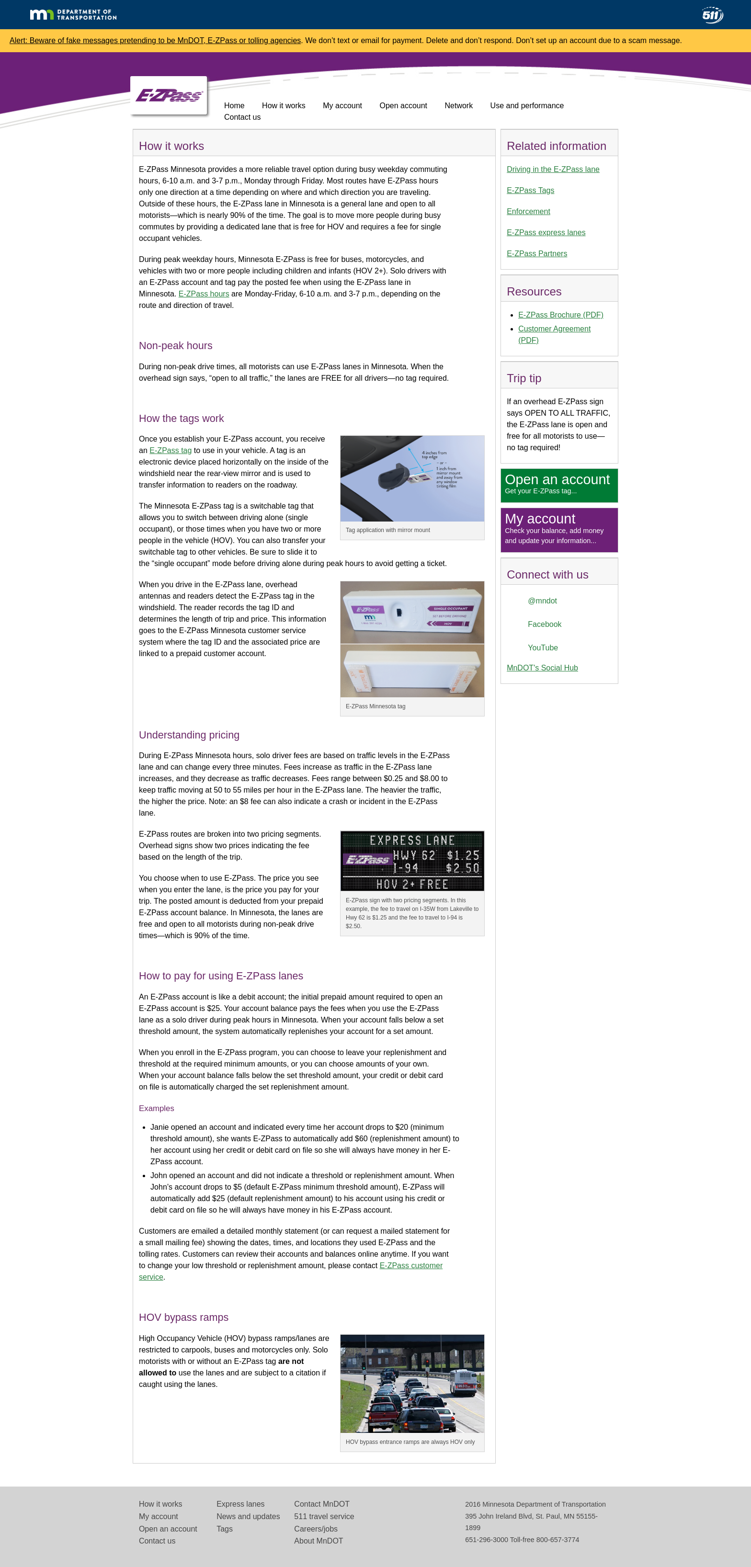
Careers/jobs (316, 1529)
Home (234, 106)
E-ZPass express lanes (546, 232)
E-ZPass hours (204, 294)
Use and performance (527, 106)
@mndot (542, 601)
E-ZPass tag (170, 450)
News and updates (248, 1516)
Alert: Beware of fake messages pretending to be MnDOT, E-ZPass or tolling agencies (155, 40)
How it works (284, 106)
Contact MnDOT (322, 1504)
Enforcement (528, 211)
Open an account (168, 1529)
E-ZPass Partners (537, 254)
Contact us (242, 117)
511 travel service (324, 1516)
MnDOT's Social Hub (542, 668)
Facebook (544, 624)
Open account (403, 106)
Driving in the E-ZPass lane (553, 169)
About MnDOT (318, 1541)
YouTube (543, 648)
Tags (224, 1529)
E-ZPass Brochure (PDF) (560, 315)
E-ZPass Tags (530, 190)
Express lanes (240, 1504)
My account (342, 106)
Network (458, 106)
